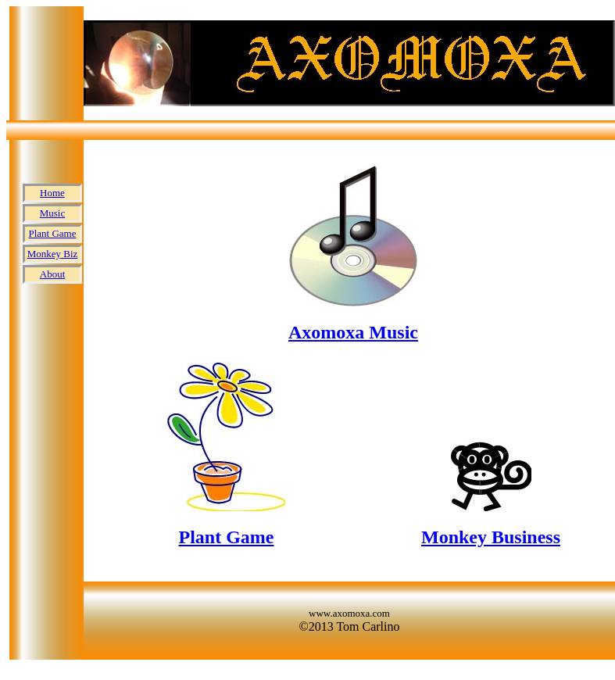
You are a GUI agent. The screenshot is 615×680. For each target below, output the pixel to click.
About (53, 274)
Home (52, 193)
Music (53, 213)
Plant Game (52, 233)
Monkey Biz (52, 253)
